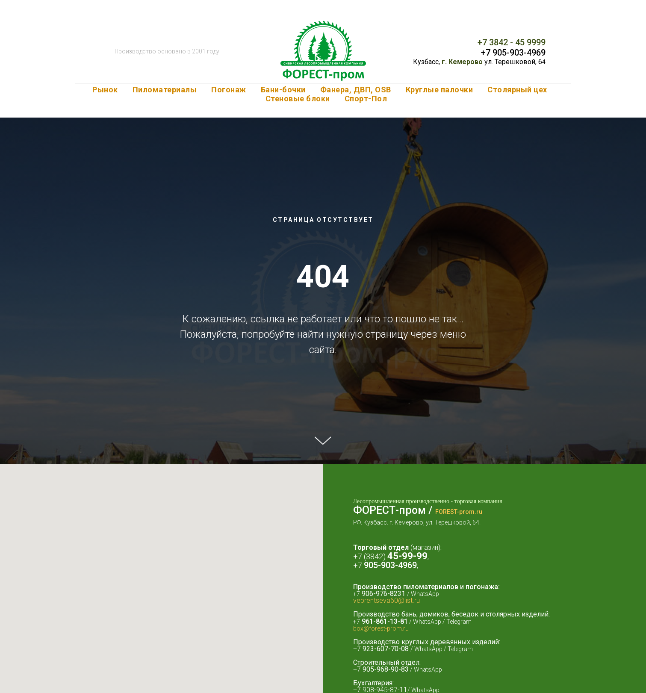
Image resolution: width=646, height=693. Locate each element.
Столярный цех (517, 89)
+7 (358, 565)
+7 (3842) (370, 556)
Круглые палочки (439, 89)
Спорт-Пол (366, 98)
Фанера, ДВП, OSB (355, 89)
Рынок (105, 89)
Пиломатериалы (165, 89)
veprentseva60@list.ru (386, 600)
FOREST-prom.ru (458, 511)
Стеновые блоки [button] (297, 98)
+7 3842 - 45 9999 (512, 42)
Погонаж (228, 89)
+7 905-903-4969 (513, 52)
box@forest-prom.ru (381, 628)
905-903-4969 (390, 565)
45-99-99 (407, 556)
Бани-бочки (283, 89)
